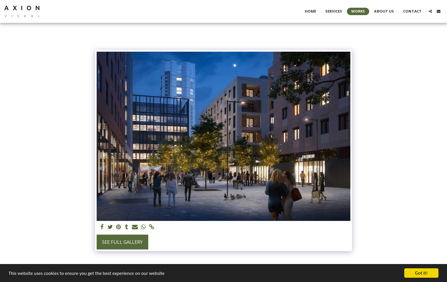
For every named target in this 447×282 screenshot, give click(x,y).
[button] (430, 11)
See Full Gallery (122, 242)
